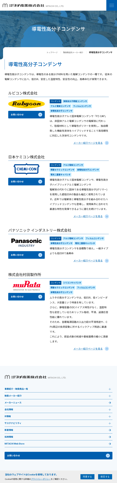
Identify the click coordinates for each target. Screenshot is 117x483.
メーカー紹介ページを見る (91, 143)
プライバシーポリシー (41, 479)
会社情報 (58, 409)
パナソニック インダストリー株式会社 (39, 230)
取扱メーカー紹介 (58, 396)
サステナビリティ (58, 423)
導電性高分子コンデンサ (61, 111)
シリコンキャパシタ (72, 283)
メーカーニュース (13, 403)
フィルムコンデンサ (82, 106)
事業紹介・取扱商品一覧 (58, 389)
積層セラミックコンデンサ (62, 170)
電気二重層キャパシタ (60, 175)
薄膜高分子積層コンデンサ (75, 101)
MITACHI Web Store (14, 444)
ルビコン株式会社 (22, 93)
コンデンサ (55, 101)
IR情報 (58, 416)
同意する (87, 476)
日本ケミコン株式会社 (26, 157)
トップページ (47, 52)
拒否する (105, 476)
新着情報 (9, 430)
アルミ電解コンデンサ (60, 106)
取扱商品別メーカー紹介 (71, 52)
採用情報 (9, 437)
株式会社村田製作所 (24, 275)
